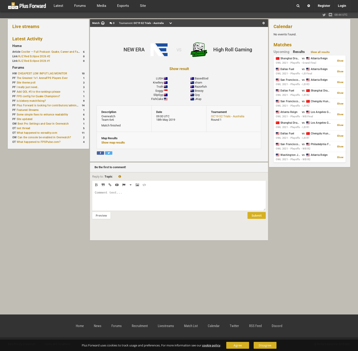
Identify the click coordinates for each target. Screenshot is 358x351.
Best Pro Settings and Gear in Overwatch (43, 123)
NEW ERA (134, 49)
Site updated (25, 119)
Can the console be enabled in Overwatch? (44, 137)
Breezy (199, 90)
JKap (198, 99)
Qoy (197, 95)
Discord (277, 326)
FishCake (157, 99)
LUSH (159, 78)
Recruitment (140, 326)
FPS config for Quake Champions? (38, 96)
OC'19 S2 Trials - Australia (227, 116)
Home (17, 46)
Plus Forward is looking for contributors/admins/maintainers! (56, 105)
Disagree (265, 345)
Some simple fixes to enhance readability (42, 114)
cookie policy (211, 345)
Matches (283, 44)
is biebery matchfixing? (31, 100)
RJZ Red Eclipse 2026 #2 (34, 56)
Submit (257, 219)
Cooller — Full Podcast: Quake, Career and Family (52, 51)
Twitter (234, 326)
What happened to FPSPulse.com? (39, 142)
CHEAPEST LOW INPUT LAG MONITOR (42, 73)
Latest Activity (27, 39)
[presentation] (127, 232)
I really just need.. (28, 87)
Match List (191, 326)
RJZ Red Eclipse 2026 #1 (34, 61)
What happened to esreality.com (37, 132)
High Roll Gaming (232, 49)
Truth (159, 86)
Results (299, 52)
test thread (23, 128)
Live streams (25, 26)
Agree (238, 345)
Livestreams (166, 326)
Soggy (159, 90)
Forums (18, 67)
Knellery (158, 82)
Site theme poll (26, 82)
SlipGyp (158, 95)
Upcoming (282, 52)
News (97, 326)
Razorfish (201, 86)
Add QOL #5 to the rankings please (39, 91)
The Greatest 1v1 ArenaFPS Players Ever (42, 78)
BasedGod (201, 78)
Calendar (283, 26)
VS (179, 49)
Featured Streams (28, 110)
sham (198, 82)
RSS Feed (255, 326)
